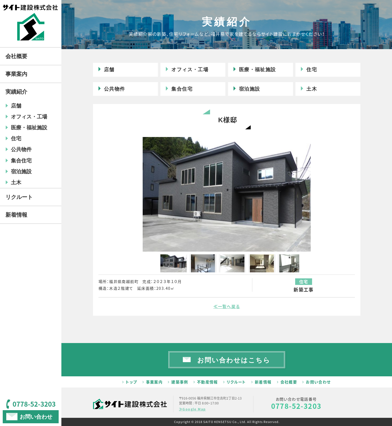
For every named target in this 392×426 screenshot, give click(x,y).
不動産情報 (207, 382)
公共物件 (114, 89)
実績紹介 (16, 92)
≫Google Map (192, 409)
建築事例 (179, 382)
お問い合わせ (318, 382)
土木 (311, 89)
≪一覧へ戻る (226, 306)
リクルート (236, 382)
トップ (131, 382)
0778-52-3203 (296, 406)
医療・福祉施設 (257, 69)
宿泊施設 (249, 89)
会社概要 (288, 382)
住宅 (311, 69)
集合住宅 (182, 89)
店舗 (109, 69)
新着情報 (263, 382)
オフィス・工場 (189, 69)
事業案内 (154, 382)
